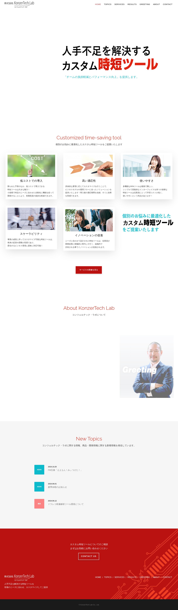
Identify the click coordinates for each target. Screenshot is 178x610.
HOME (98, 577)
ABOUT (156, 577)
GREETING (144, 577)
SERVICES (119, 577)
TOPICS (107, 577)
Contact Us (88, 556)
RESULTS (131, 577)
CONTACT (167, 577)
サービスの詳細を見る (88, 270)
